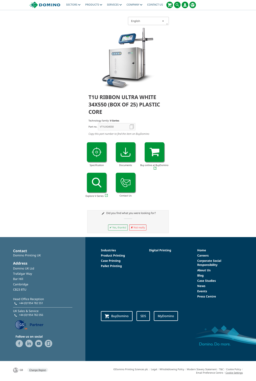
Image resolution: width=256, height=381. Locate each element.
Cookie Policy (233, 369)
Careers (203, 255)
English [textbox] (147, 21)
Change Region (37, 370)
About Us (204, 270)
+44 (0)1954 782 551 (31, 303)
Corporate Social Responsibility (209, 263)
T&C (221, 369)
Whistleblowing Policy (172, 369)
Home (201, 250)
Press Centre (206, 296)
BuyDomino (117, 316)
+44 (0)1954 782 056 (31, 315)
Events (202, 291)
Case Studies (206, 281)
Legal (154, 369)
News (201, 286)
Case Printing (110, 261)
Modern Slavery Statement (202, 369)
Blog (200, 275)
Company (134, 4)
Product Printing (113, 255)
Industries (108, 250)
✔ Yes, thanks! (118, 227)
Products (93, 4)
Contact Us (155, 4)
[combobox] (148, 21)
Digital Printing (160, 250)
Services (114, 4)
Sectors (73, 4)
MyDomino (166, 316)
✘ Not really (138, 227)
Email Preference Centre (209, 372)
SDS (143, 316)
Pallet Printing (111, 266)
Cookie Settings (234, 372)
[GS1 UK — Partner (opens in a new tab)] (29, 324)
